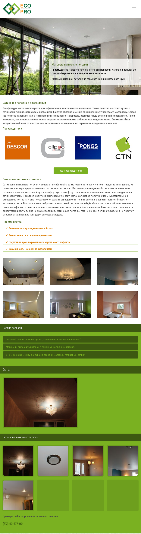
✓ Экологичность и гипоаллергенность (29, 235)
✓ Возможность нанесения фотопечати (29, 249)
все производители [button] (70, 170)
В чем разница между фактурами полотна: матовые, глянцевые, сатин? (45, 354)
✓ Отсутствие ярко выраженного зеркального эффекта (38, 242)
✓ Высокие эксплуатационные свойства (29, 228)
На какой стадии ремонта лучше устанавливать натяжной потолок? (43, 339)
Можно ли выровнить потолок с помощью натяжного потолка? (40, 347)
